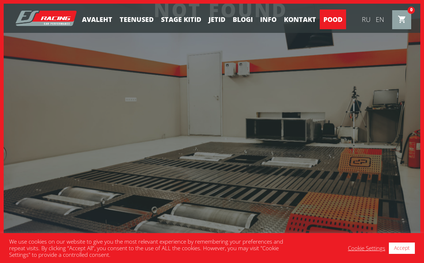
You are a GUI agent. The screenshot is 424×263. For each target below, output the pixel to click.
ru (366, 19)
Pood (332, 19)
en (380, 19)
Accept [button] (402, 247)
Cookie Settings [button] (366, 248)
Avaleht (97, 19)
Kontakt (300, 19)
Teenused (137, 19)
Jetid (217, 19)
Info (268, 19)
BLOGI (243, 19)
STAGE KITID (181, 19)
